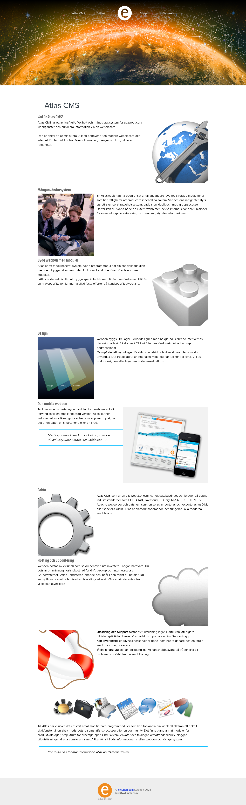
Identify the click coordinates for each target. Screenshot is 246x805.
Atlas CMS (78, 13)
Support (145, 13)
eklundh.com (126, 789)
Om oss (167, 13)
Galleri (101, 13)
